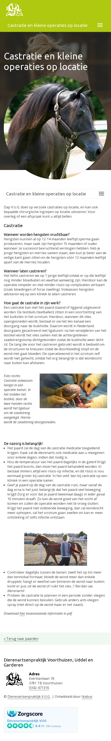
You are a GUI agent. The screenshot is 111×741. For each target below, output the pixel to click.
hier (22, 613)
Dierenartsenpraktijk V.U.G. (29, 696)
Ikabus (87, 696)
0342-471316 (39, 687)
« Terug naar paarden (21, 638)
